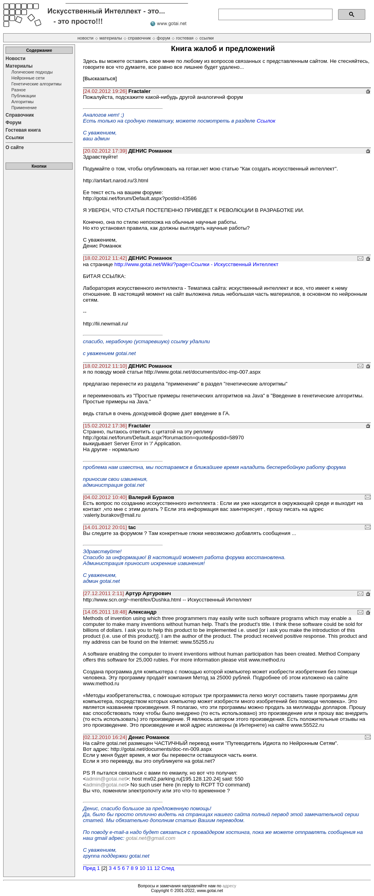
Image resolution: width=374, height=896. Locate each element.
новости (85, 38)
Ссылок (266, 121)
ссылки (206, 38)
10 (142, 868)
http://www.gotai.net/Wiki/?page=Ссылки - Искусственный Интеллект (196, 264)
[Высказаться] (100, 78)
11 (150, 868)
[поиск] (274, 14)
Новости (15, 58)
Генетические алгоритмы (36, 83)
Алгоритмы (22, 101)
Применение (24, 107)
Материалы (19, 66)
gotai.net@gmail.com (150, 838)
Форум (13, 122)
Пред (89, 868)
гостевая (185, 38)
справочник (139, 38)
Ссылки (15, 137)
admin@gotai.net (106, 779)
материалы (111, 38)
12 (157, 868)
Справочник (20, 115)
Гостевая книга (23, 130)
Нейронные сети (28, 78)
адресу (229, 885)
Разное (18, 89)
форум (163, 38)
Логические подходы (32, 72)
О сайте (15, 147)
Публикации (23, 95)
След (168, 868)
